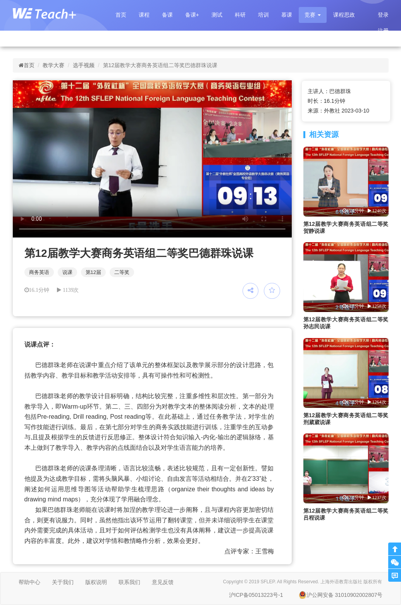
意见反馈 (163, 582)
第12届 (93, 272)
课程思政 (344, 15)
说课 (67, 272)
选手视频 (84, 65)
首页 (120, 15)
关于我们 (63, 582)
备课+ (192, 15)
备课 (167, 15)
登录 (383, 15)
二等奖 (121, 272)
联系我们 (129, 582)
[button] (313, 15)
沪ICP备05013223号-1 (256, 595)
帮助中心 (29, 582)
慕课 (286, 15)
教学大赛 (53, 65)
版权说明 (96, 582)
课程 (144, 15)
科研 (240, 15)
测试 (217, 15)
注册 (383, 31)
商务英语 (39, 272)
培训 (263, 15)
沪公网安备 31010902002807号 (341, 595)
